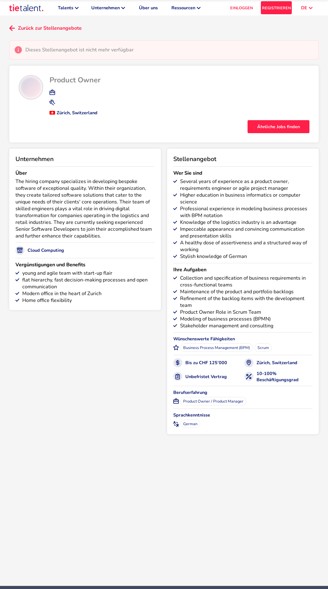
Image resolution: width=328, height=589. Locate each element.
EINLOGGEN (241, 9)
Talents (68, 9)
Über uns (148, 9)
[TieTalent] (26, 9)
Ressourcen (186, 9)
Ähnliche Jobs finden (278, 130)
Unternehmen (108, 9)
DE (307, 9)
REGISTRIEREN (276, 9)
